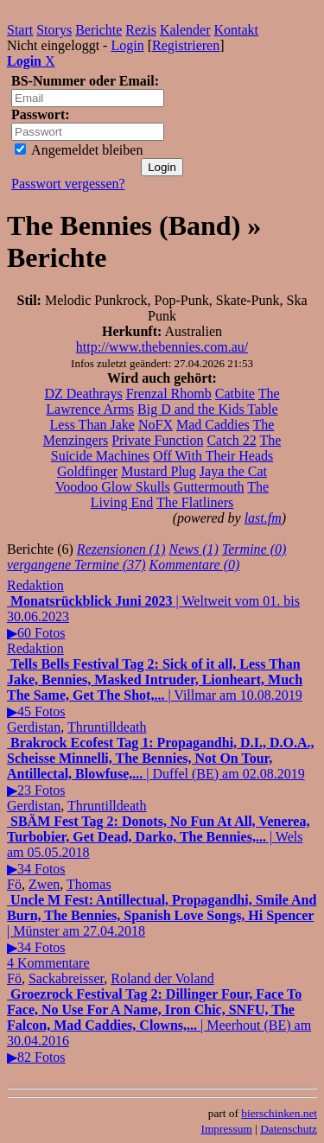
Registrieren (185, 45)
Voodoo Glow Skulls (112, 486)
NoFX (155, 424)
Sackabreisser (66, 978)
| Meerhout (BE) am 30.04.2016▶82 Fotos (159, 1025)
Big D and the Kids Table (207, 409)
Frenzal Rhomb (169, 393)
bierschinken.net (279, 1113)
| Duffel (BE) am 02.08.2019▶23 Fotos (160, 766)
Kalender (185, 29)
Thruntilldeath (107, 727)
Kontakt (236, 29)
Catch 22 (231, 440)
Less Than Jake (92, 424)
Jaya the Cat (233, 471)
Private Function (157, 440)
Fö (14, 884)
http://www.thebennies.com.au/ (162, 347)
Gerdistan (33, 727)
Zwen (44, 884)
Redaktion (35, 585)
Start (20, 29)
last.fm (263, 518)
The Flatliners (194, 502)
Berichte (98, 29)
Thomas (89, 884)
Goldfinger (87, 471)
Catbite (235, 393)
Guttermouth (209, 486)
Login (127, 45)
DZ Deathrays (83, 393)
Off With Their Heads (213, 455)
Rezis (140, 29)
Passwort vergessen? (68, 183)
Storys (54, 29)
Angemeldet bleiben (79, 150)
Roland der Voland (162, 978)
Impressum (226, 1128)
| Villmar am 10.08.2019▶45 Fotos (154, 688)
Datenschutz (288, 1128)
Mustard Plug (158, 471)
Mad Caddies (213, 424)
